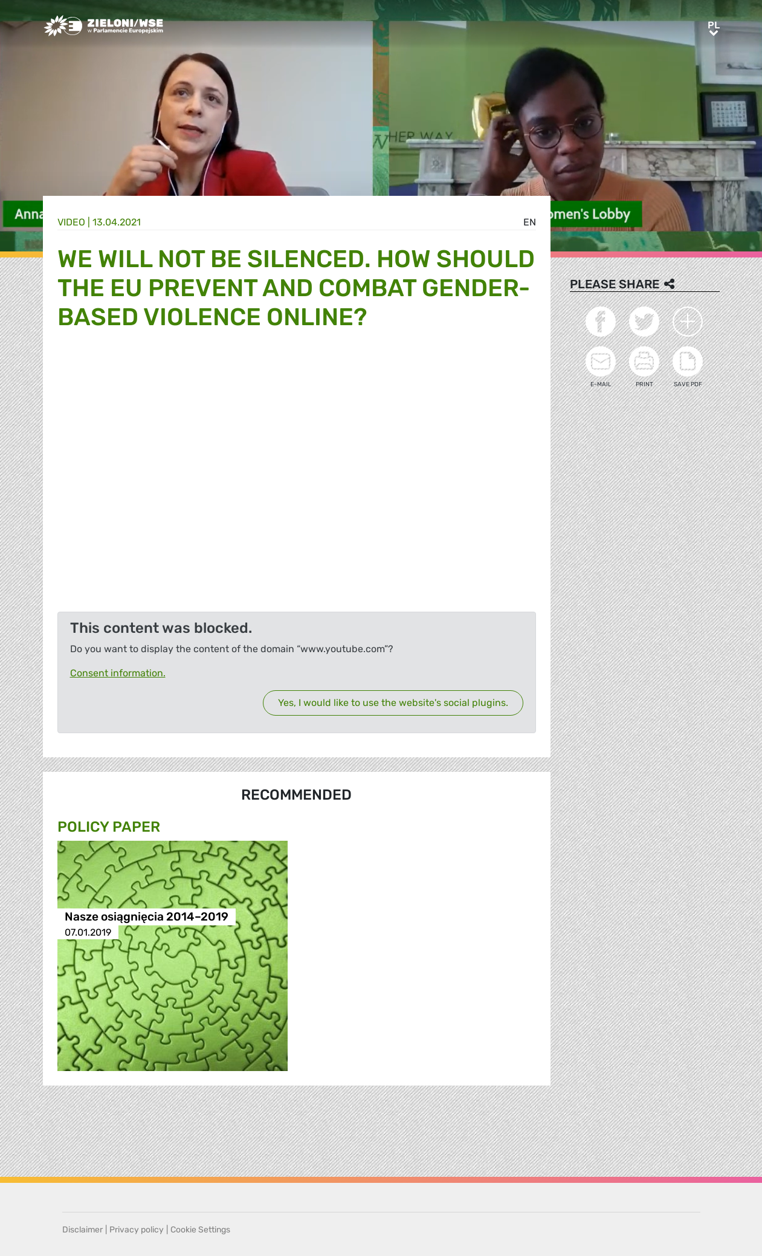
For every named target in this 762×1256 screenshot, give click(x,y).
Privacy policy (136, 1230)
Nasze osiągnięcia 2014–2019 (146, 917)
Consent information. (118, 673)
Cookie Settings (200, 1230)
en (529, 222)
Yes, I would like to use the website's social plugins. (393, 702)
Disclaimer (82, 1230)
